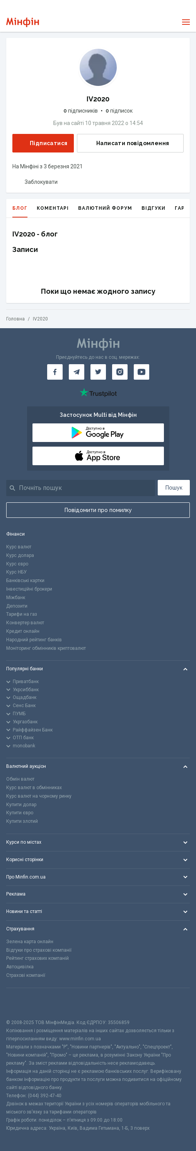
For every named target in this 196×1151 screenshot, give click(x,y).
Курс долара (20, 555)
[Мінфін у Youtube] (141, 372)
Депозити (16, 606)
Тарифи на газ (21, 614)
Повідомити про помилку (98, 510)
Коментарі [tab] (53, 208)
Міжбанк (15, 597)
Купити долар (21, 804)
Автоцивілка (20, 966)
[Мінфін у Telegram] (76, 372)
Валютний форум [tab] (105, 208)
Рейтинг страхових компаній (37, 958)
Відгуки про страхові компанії (39, 950)
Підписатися (42, 143)
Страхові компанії (25, 975)
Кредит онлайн (22, 631)
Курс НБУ (16, 572)
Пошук (173, 488)
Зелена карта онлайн (29, 941)
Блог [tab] (19, 212)
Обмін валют (20, 779)
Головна (15, 319)
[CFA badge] (23, 1003)
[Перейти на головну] (22, 22)
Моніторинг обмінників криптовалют (46, 648)
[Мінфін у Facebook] (55, 372)
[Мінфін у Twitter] (98, 372)
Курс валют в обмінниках (34, 787)
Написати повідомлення (126, 143)
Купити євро (19, 812)
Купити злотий (22, 821)
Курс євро (17, 564)
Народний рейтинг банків (34, 639)
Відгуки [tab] (153, 208)
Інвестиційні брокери (29, 589)
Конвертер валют (25, 622)
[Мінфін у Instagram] (120, 372)
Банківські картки (25, 580)
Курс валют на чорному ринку (39, 796)
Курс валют (18, 547)
